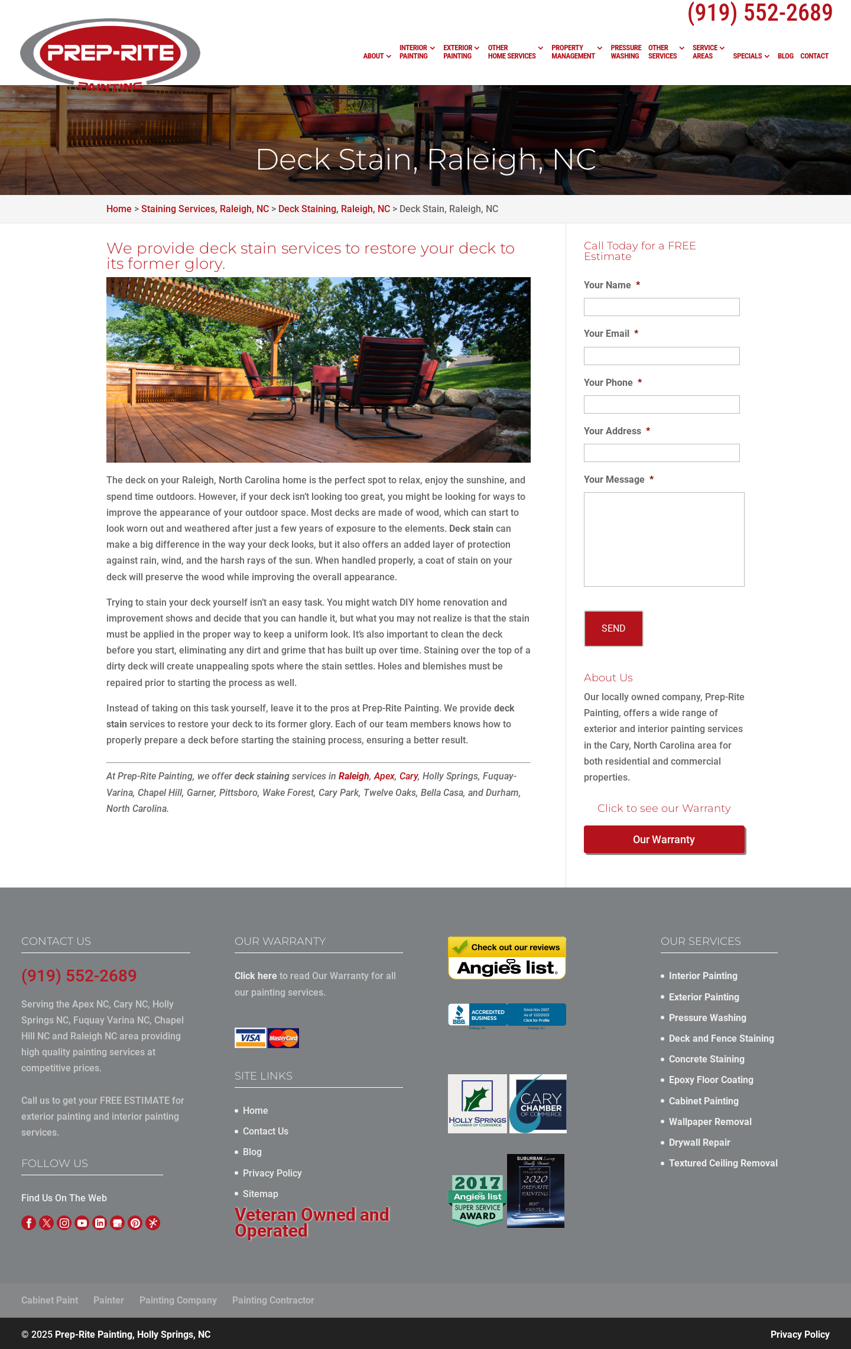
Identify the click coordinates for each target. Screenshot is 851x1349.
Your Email (611, 333)
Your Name (612, 285)
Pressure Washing (625, 52)
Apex (384, 776)
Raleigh (354, 776)
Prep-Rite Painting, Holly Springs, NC (132, 1332)
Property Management (573, 52)
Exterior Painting (457, 52)
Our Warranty (664, 837)
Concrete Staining (707, 1057)
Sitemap (260, 1191)
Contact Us (265, 1129)
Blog (786, 57)
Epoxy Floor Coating (711, 1078)
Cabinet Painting (704, 1098)
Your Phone (613, 382)
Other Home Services (512, 52)
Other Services (662, 52)
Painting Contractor (273, 1298)
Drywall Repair (699, 1140)
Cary (408, 776)
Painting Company (178, 1298)
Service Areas (705, 52)
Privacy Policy (272, 1170)
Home (255, 1108)
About (373, 57)
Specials (747, 57)
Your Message (619, 479)
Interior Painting (413, 52)
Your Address (617, 431)
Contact (814, 57)
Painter (108, 1298)
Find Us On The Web (64, 1196)
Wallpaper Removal (710, 1119)
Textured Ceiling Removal (723, 1161)
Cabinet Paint (49, 1298)
